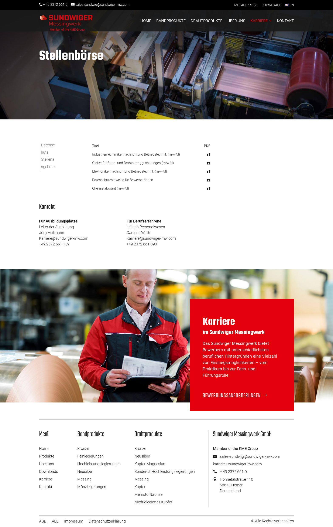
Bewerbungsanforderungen (232, 395)
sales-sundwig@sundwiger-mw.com (250, 456)
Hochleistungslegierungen (99, 464)
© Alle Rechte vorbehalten (272, 521)
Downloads (271, 5)
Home (145, 21)
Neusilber (85, 471)
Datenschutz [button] (48, 148)
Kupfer (139, 486)
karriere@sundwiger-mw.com (237, 464)
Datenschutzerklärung (107, 521)
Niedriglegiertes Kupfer (153, 502)
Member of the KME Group (67, 29)
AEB (55, 521)
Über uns (236, 21)
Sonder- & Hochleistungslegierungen (164, 471)
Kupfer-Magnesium (150, 464)
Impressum (73, 521)
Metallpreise (245, 5)
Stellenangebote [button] (48, 163)
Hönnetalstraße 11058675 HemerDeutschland (236, 485)
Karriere (259, 21)
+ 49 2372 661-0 (55, 5)
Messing (84, 479)
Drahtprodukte (206, 21)
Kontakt (285, 21)
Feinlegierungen (90, 456)
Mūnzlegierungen (91, 486)
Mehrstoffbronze (148, 494)
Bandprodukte (171, 21)
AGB (42, 521)
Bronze (83, 448)
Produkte (46, 456)
